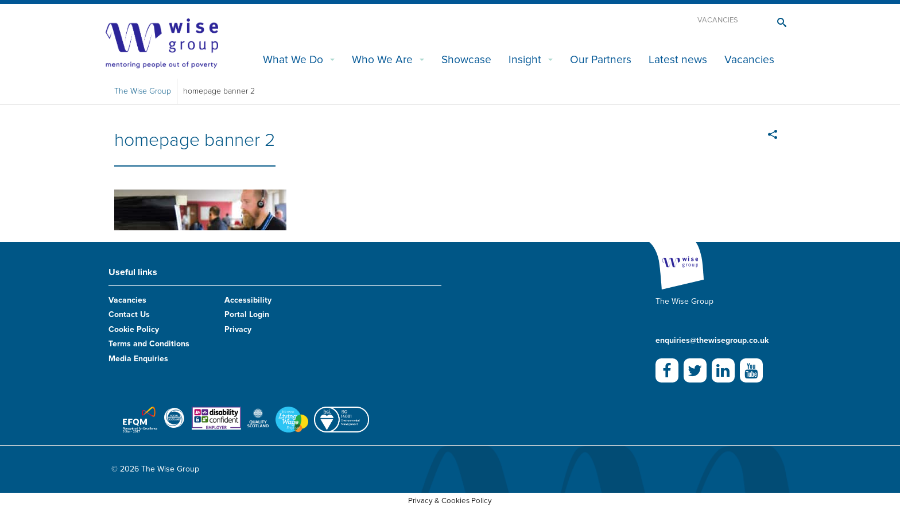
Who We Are (382, 59)
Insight (525, 59)
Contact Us (129, 314)
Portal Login (246, 314)
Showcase (466, 59)
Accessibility (247, 300)
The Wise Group (142, 91)
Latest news (678, 59)
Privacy (237, 329)
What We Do (293, 59)
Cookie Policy (133, 329)
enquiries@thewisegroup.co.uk (712, 340)
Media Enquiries (138, 359)
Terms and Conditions (148, 344)
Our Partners (600, 59)
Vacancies (717, 20)
